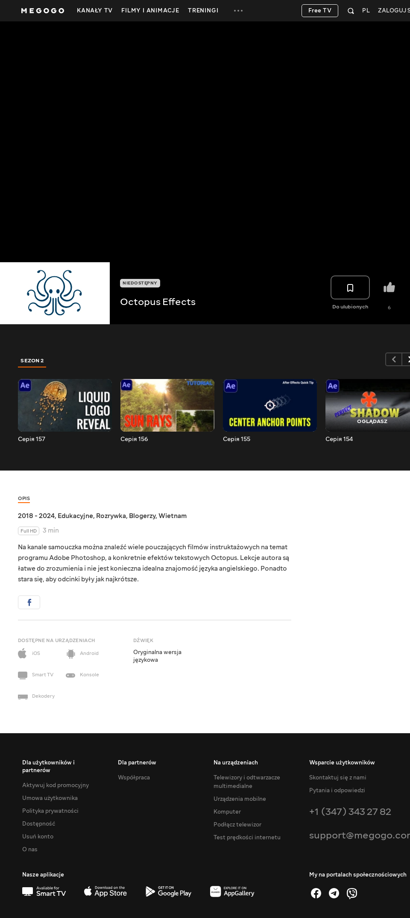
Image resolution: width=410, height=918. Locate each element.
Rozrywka (111, 516)
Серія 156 (134, 439)
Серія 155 (236, 439)
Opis (24, 498)
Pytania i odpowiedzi (337, 790)
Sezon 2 (32, 360)
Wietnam (172, 516)
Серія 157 (31, 439)
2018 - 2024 (36, 516)
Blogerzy (142, 516)
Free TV (320, 11)
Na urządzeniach (236, 763)
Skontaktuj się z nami (337, 778)
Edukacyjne (75, 516)
